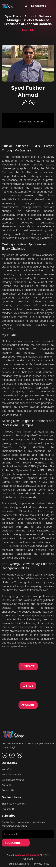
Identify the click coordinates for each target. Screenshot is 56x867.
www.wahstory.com (27, 855)
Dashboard (38, 5)
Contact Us (8, 790)
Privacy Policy (41, 863)
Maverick (28, 30)
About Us (7, 785)
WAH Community (11, 774)
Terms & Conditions (18, 863)
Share (28, 705)
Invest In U (8, 809)
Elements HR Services (14, 803)
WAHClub (7, 769)
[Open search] (26, 6)
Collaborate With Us (13, 779)
